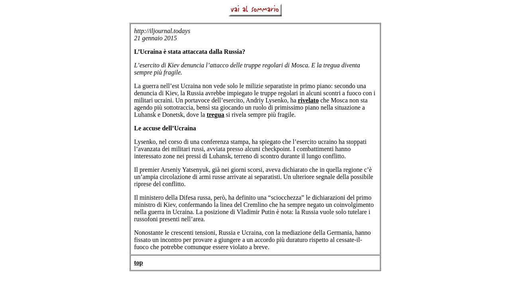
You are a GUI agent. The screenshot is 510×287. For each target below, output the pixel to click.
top (138, 262)
